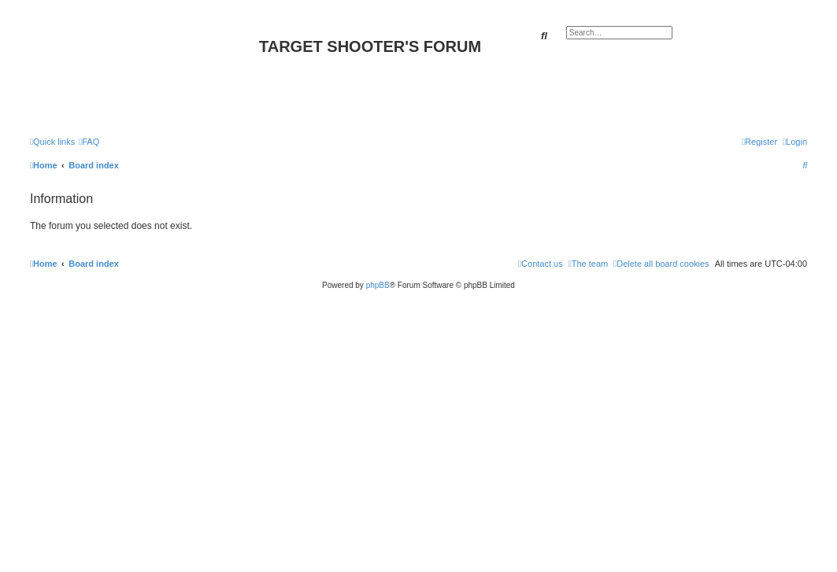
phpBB (378, 285)
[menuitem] (89, 141)
